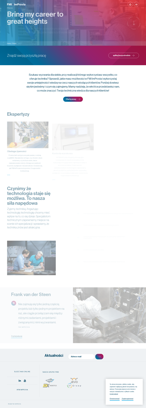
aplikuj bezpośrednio (124, 55)
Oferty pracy (73, 99)
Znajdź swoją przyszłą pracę (26, 55)
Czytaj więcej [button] (114, 394)
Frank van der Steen (31, 298)
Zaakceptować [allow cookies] (127, 399)
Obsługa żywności (16, 155)
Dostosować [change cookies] (115, 399)
